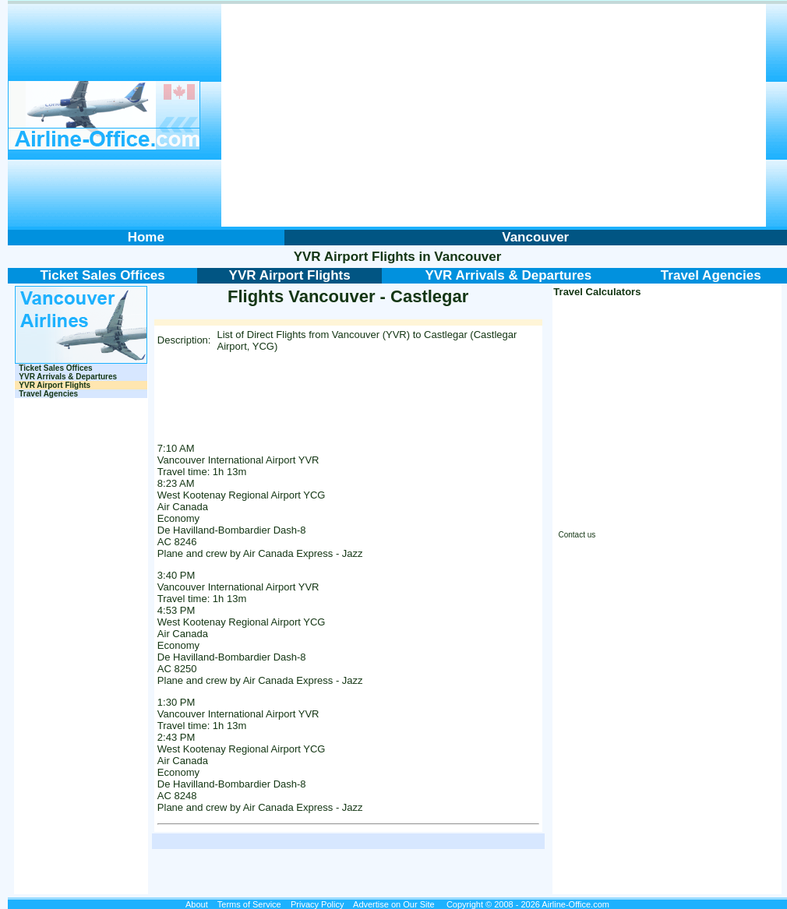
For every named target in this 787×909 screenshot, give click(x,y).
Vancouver (467, 256)
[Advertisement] (493, 115)
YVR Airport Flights (354, 256)
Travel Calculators (597, 292)
